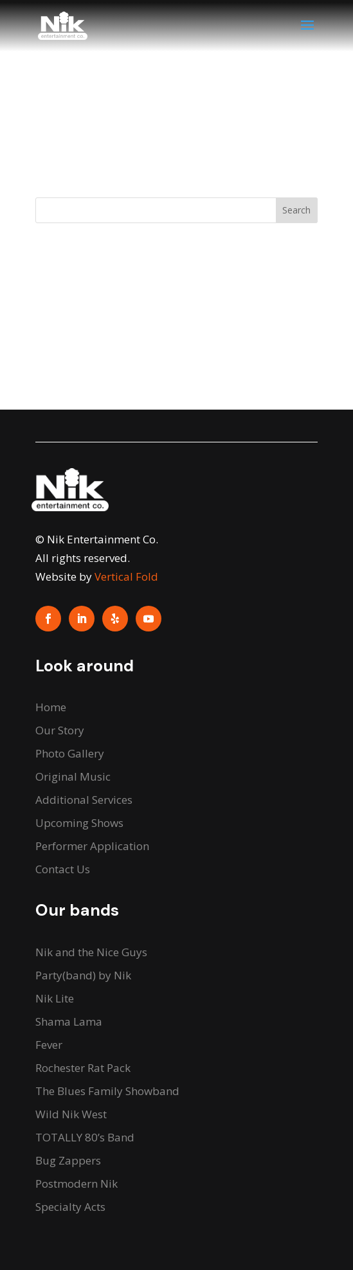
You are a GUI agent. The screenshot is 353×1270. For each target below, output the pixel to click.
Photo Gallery (69, 753)
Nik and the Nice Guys (91, 952)
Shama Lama (68, 1021)
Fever (48, 1044)
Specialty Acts (70, 1206)
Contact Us (62, 869)
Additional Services (83, 799)
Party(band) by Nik (83, 975)
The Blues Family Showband (107, 1091)
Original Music (73, 776)
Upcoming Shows (79, 822)
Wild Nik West (71, 1114)
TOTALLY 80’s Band (84, 1137)
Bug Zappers (68, 1160)
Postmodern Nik (76, 1183)
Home (50, 707)
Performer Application (92, 846)
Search (296, 210)
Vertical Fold (126, 576)
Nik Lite (54, 998)
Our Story (59, 730)
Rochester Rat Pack (83, 1067)
